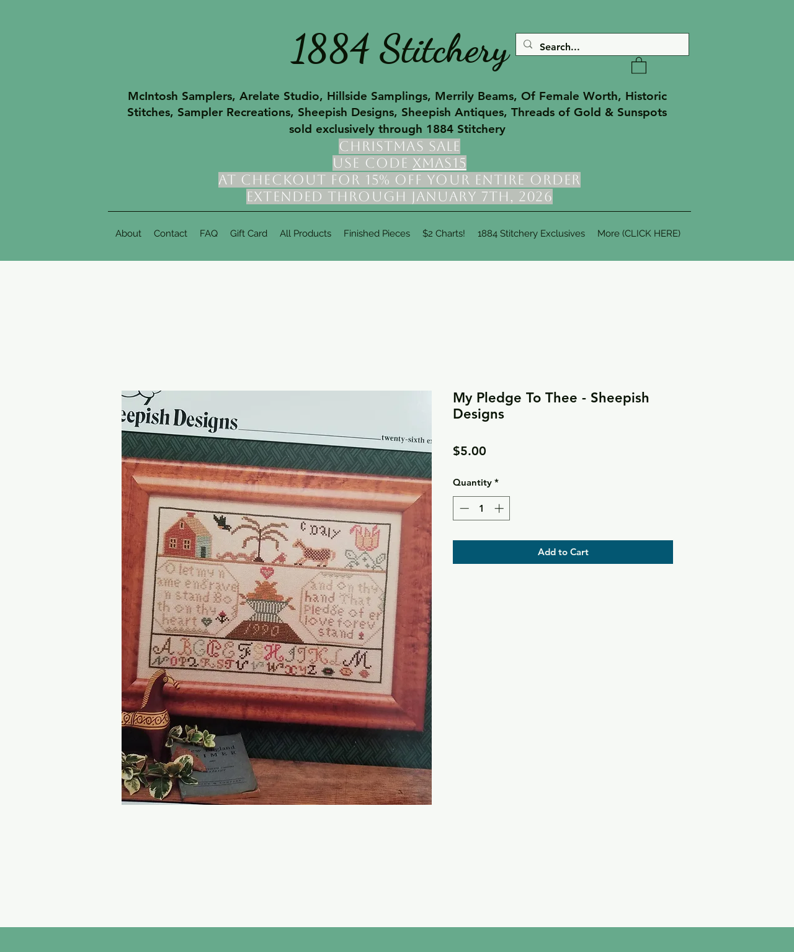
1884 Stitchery (400, 48)
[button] (638, 65)
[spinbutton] (481, 508)
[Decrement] (463, 508)
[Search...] (601, 47)
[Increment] (500, 508)
